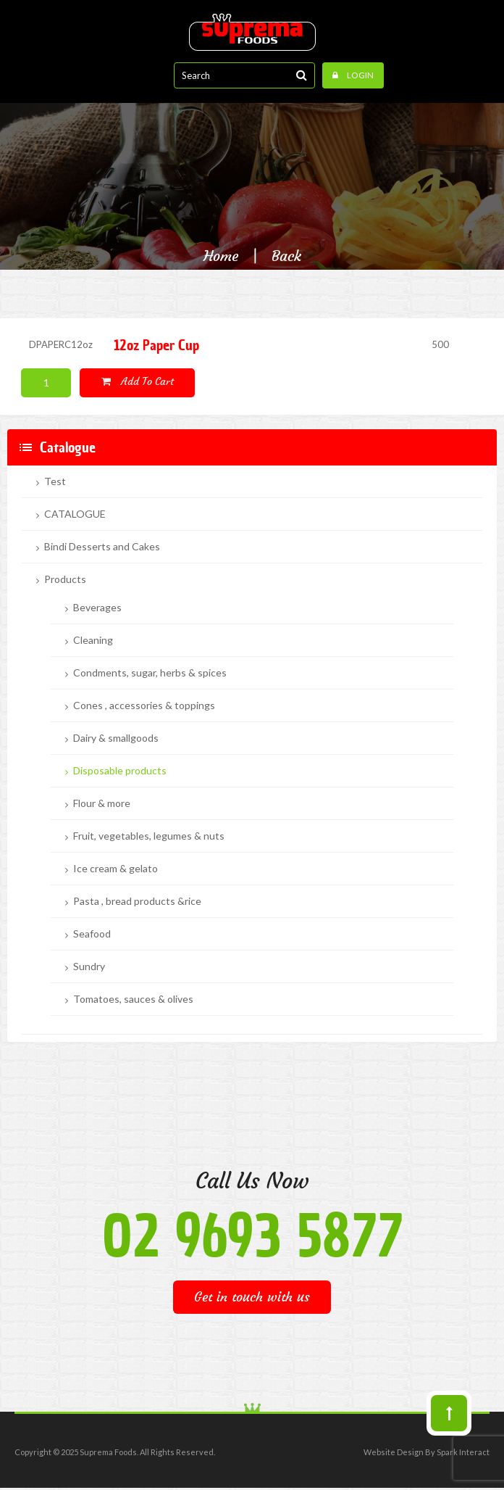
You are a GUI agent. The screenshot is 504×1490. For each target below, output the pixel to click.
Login (353, 75)
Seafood (92, 934)
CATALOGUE (75, 514)
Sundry (89, 966)
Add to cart (137, 381)
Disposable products (120, 771)
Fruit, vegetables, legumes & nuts (148, 836)
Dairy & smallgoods (116, 738)
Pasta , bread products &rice (137, 901)
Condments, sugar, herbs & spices (150, 673)
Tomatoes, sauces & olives (133, 999)
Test (55, 481)
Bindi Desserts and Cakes (102, 547)
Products (65, 579)
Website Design (394, 1452)
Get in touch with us (252, 1296)
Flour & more (101, 803)
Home (220, 256)
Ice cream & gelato (115, 869)
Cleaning (93, 640)
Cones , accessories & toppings (144, 705)
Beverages (97, 608)
